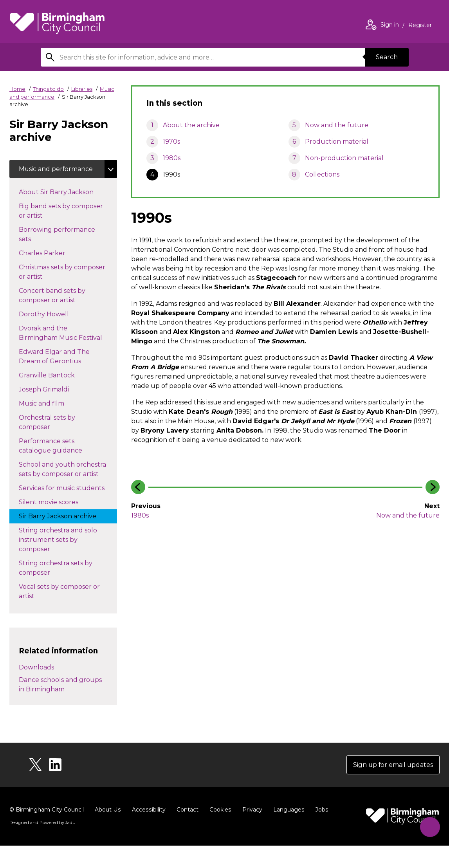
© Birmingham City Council (46, 810)
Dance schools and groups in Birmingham (60, 684)
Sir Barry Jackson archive (65, 516)
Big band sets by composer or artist (61, 211)
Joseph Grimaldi (52, 389)
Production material (336, 141)
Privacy (250, 810)
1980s (171, 158)
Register (420, 26)
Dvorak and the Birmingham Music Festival (68, 333)
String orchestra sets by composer (55, 568)
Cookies (218, 810)
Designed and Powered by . (42, 823)
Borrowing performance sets (57, 234)
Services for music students (68, 487)
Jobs (319, 810)
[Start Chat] (429, 826)
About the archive (191, 125)
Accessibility (147, 810)
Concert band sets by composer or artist (55, 295)
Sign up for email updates (392, 764)
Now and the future (336, 125)
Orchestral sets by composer (47, 422)
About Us (107, 810)
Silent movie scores (56, 502)
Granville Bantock (54, 375)
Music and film (49, 403)
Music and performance (56, 169)
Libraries (81, 89)
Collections (322, 174)
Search (387, 57)
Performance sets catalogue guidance (58, 446)
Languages (286, 810)
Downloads (36, 667)
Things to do (48, 89)
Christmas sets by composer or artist (62, 272)
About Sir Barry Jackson (64, 192)
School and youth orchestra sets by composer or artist (66, 469)
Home (17, 89)
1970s (171, 141)
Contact (186, 810)
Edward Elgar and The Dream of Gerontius (58, 356)
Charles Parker (50, 253)
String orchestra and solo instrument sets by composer (58, 540)
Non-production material (344, 158)
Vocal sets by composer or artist (59, 591)
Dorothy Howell (52, 314)
